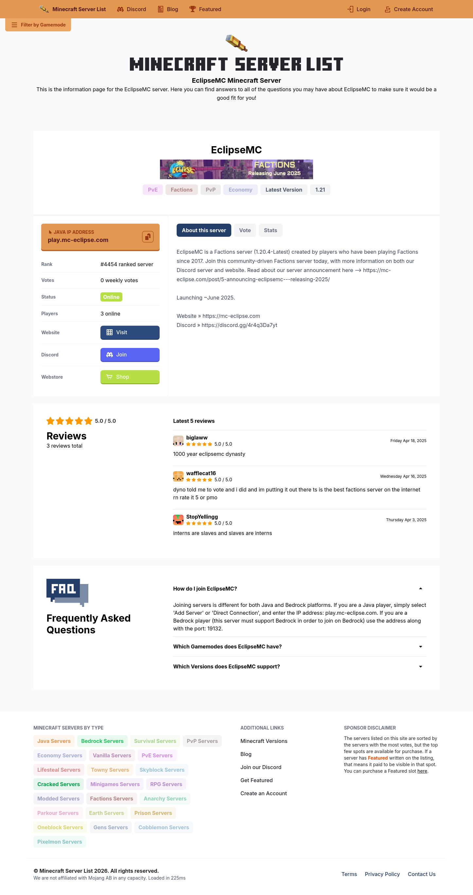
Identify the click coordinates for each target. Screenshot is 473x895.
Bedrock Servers (102, 740)
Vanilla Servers (112, 755)
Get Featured (256, 780)
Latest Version (284, 189)
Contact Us (422, 874)
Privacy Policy (382, 874)
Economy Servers (59, 755)
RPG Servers (166, 783)
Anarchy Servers (164, 798)
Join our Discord (260, 767)
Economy (241, 189)
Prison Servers (153, 812)
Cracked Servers (58, 783)
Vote (245, 230)
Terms (349, 874)
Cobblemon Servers (163, 827)
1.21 (320, 189)
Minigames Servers (115, 783)
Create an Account (263, 793)
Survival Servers (155, 740)
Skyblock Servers (161, 769)
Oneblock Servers (60, 827)
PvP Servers (202, 740)
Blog (246, 754)
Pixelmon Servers (59, 841)
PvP (211, 189)
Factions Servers (111, 798)
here (422, 771)
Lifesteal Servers (58, 769)
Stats (270, 230)
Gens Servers (110, 827)
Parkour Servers (58, 812)
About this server (204, 230)
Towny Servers (110, 769)
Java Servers (54, 740)
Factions (182, 189)
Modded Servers (58, 798)
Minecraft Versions (264, 741)
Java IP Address (71, 232)
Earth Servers (106, 812)
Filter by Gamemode (38, 25)
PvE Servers (157, 755)
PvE (153, 189)
